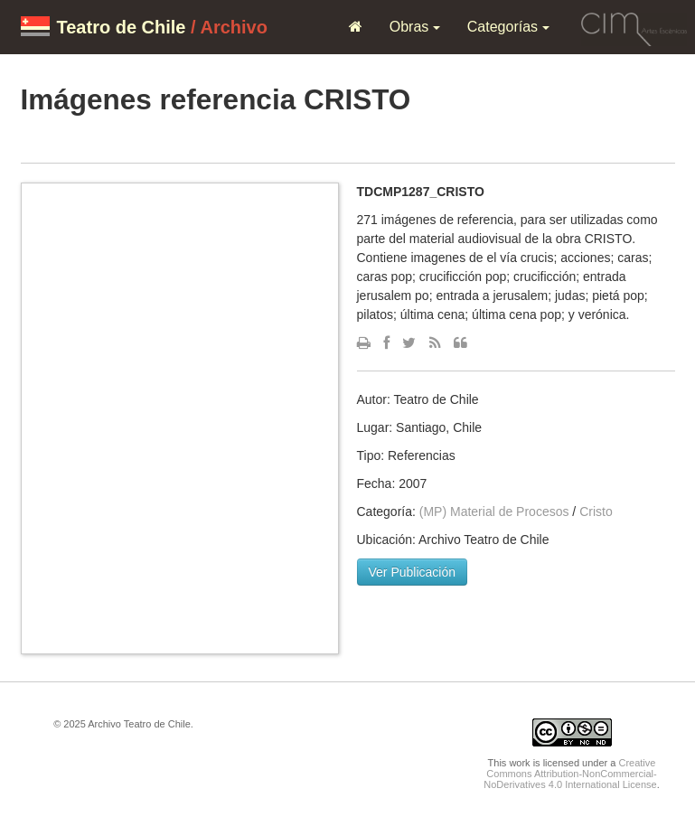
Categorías (508, 26)
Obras (415, 26)
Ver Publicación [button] (412, 572)
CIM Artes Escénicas (634, 26)
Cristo (596, 511)
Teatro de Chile (121, 27)
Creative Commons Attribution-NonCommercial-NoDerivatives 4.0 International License (570, 773)
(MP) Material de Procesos (494, 511)
